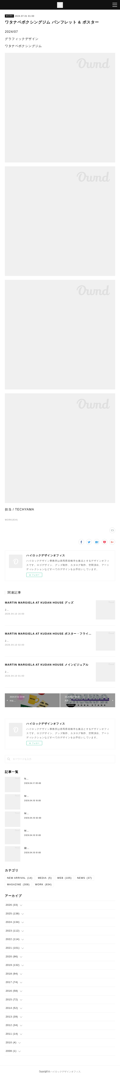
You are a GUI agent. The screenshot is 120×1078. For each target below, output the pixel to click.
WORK (9, 16)
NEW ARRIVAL (20, 878)
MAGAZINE (18, 885)
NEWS (84, 878)
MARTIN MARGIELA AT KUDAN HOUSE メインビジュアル (46, 665)
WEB (64, 878)
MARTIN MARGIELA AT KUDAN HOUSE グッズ (39, 602)
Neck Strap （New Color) (41, 779)
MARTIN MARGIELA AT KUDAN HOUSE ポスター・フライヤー (49, 634)
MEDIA (45, 878)
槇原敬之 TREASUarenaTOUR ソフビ (47, 849)
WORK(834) (11, 520)
